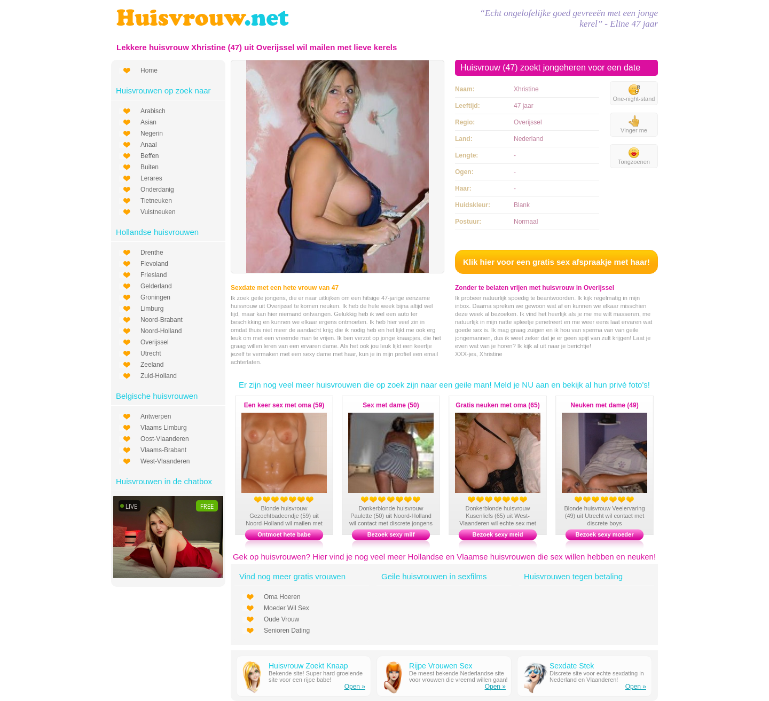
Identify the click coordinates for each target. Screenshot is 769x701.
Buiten (149, 167)
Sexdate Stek (572, 665)
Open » (354, 686)
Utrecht (150, 353)
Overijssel (154, 342)
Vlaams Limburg (163, 427)
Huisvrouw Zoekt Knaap (308, 665)
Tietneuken (156, 200)
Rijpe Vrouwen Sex (441, 665)
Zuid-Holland (158, 376)
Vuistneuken (158, 212)
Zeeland (151, 364)
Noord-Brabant (161, 320)
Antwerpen (155, 416)
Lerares (151, 178)
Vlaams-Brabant (163, 450)
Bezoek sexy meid (498, 534)
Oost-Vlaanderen (164, 439)
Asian (148, 122)
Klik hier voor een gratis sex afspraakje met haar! (556, 261)
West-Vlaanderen (165, 461)
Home (149, 70)
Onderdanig (157, 189)
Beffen (149, 156)
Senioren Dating (287, 630)
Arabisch (153, 111)
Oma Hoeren (282, 597)
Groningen (155, 297)
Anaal (148, 144)
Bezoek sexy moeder (605, 534)
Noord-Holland (161, 331)
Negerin (151, 133)
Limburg (151, 308)
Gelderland (156, 286)
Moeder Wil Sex (286, 608)
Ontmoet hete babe (284, 534)
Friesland (153, 275)
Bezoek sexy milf (391, 534)
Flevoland (154, 263)
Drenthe (151, 252)
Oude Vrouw (281, 619)
